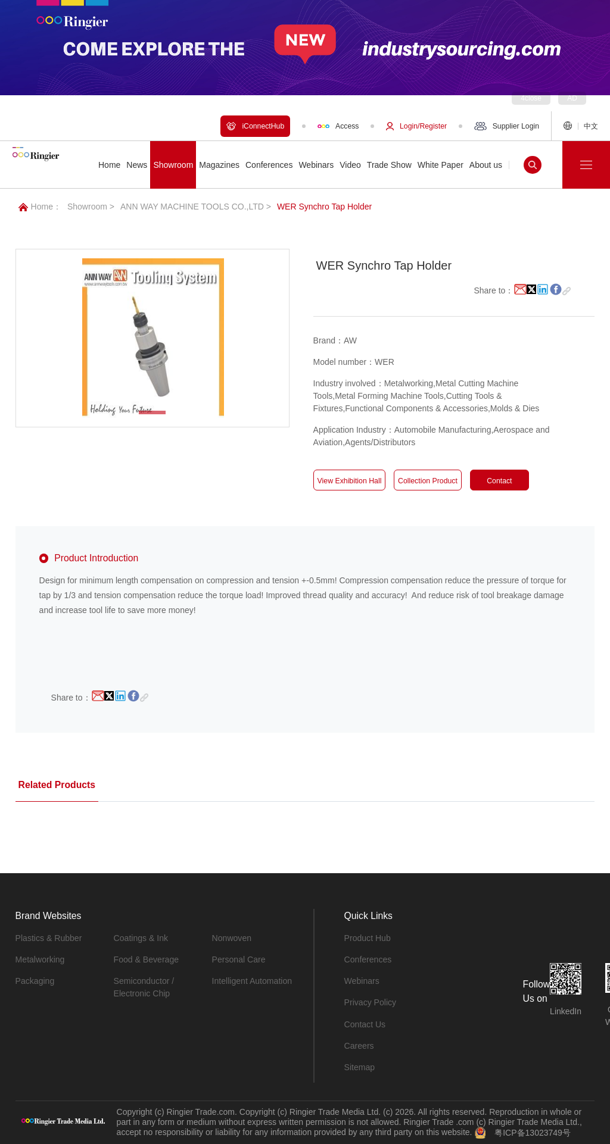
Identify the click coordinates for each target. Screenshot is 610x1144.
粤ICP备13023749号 (532, 1132)
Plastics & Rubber (48, 938)
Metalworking (39, 959)
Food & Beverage (146, 959)
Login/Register (416, 126)
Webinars (361, 981)
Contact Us (364, 1024)
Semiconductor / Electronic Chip (144, 987)
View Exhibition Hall (349, 481)
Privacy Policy (370, 1002)
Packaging (34, 981)
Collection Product (427, 481)
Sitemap (359, 1066)
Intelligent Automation (252, 981)
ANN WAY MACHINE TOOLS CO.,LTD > (195, 206)
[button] (152, 412)
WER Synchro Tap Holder (324, 206)
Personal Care (239, 959)
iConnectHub (255, 126)
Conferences (367, 959)
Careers (359, 1045)
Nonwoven (231, 938)
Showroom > (90, 206)
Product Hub (367, 938)
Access (338, 126)
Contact (499, 481)
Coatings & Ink (141, 938)
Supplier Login (506, 126)
